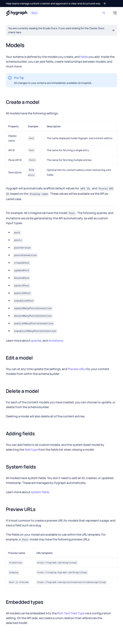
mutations (55, 340)
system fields (40, 492)
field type (31, 449)
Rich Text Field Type (71, 613)
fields (84, 57)
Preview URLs (77, 369)
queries (36, 340)
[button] (56, 3)
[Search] (104, 13)
